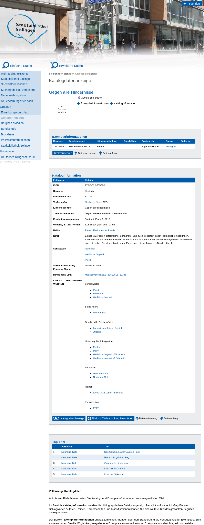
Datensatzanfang (87, 153)
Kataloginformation (125, 103)
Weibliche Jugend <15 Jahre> (109, 354)
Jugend (97, 331)
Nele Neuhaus (100, 373)
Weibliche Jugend (94, 254)
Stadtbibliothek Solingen (16, 78)
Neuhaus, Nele (93, 202)
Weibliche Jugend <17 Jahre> (109, 358)
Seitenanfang (110, 153)
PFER (96, 408)
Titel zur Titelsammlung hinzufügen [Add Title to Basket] (112, 418)
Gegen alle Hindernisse (71, 92)
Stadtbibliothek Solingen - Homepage (16, 148)
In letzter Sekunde (113, 474)
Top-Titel (58, 442)
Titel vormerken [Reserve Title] (63, 153)
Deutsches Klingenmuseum (18, 157)
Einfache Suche (21, 65)
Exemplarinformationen (95, 103)
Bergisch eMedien (12, 123)
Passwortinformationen (15, 140)
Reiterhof (90, 248)
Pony (96, 350)
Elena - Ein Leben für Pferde (100, 230)
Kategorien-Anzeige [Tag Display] (72, 418)
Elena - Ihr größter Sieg (116, 457)
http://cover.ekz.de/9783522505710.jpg (105, 274)
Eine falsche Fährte (114, 468)
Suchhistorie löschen (14, 84)
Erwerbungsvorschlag (14, 112)
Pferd (88, 259)
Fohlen (96, 347)
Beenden (194, 3)
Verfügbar (171, 146)
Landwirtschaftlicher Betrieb (107, 328)
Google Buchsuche (91, 97)
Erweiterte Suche (71, 65)
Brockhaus (7, 134)
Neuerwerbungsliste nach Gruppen (16, 103)
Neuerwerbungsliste (13, 95)
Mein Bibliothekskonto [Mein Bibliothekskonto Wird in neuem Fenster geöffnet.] (15, 73)
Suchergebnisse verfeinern (18, 89)
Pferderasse (99, 312)
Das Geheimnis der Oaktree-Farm (122, 451)
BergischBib (8, 128)
